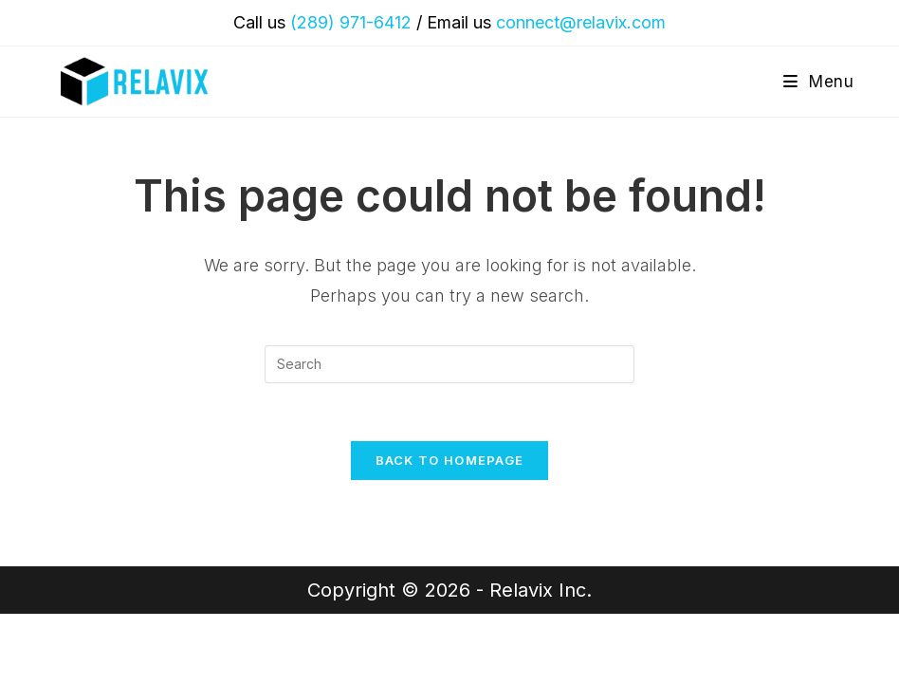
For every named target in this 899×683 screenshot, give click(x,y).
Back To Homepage (450, 460)
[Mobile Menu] (818, 81)
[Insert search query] (449, 364)
